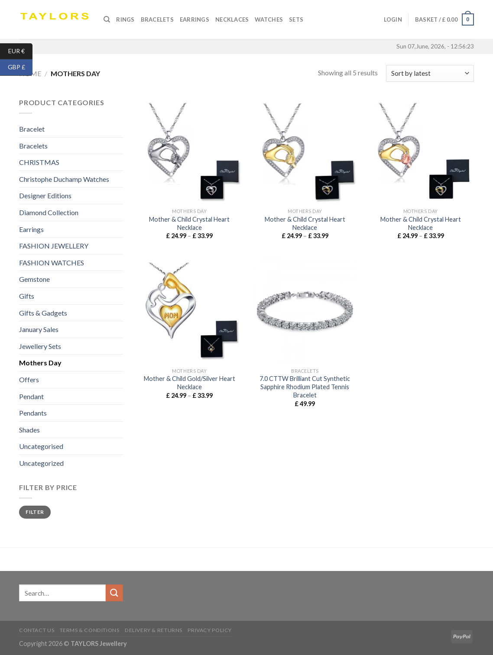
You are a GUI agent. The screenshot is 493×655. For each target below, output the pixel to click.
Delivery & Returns (153, 630)
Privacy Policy (210, 630)
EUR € (20, 51)
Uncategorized (41, 463)
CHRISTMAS (39, 162)
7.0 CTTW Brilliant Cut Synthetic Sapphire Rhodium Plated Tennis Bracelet (304, 386)
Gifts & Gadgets (43, 313)
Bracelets (157, 19)
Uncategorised (41, 446)
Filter (35, 512)
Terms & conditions (90, 630)
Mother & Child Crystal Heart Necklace (189, 223)
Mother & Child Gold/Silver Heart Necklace (189, 382)
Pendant (31, 396)
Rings (125, 19)
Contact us (36, 630)
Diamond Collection (48, 212)
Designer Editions (45, 195)
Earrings (194, 19)
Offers (29, 379)
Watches (269, 19)
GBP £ (20, 67)
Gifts (26, 296)
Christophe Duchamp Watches (64, 179)
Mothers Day (40, 362)
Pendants (33, 413)
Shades (29, 430)
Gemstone (34, 279)
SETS (296, 19)
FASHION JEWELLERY (53, 246)
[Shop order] (430, 73)
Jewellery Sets (40, 346)
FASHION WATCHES (51, 262)
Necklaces (232, 19)
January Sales (38, 329)
